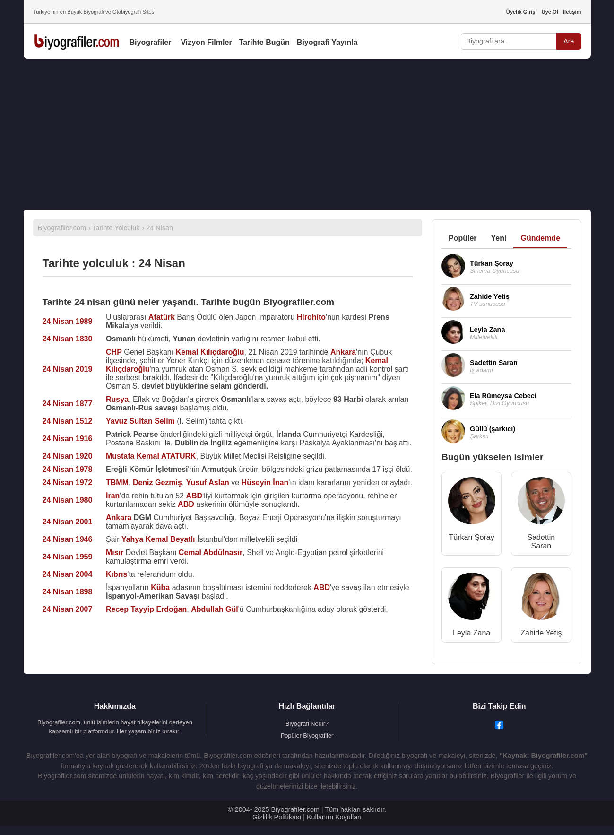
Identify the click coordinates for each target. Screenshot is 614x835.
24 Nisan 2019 (68, 369)
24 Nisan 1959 (68, 557)
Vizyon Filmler (206, 42)
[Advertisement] (307, 134)
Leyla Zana (471, 633)
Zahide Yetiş (541, 633)
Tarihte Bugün (264, 42)
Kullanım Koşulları (334, 817)
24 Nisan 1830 (68, 339)
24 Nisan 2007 (68, 609)
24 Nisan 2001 (68, 522)
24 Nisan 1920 (68, 456)
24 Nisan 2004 (68, 574)
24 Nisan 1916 (68, 439)
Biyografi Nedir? (307, 723)
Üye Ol (549, 12)
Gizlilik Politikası (276, 817)
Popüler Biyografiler (307, 735)
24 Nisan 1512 (68, 421)
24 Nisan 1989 (68, 321)
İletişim (572, 12)
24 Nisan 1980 (68, 500)
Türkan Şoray (471, 537)
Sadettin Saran (541, 541)
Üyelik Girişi (521, 12)
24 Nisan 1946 (68, 539)
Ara (568, 41)
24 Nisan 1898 (68, 592)
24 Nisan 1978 (68, 469)
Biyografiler (151, 42)
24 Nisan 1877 (68, 404)
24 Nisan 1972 (68, 482)
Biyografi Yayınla (327, 42)
